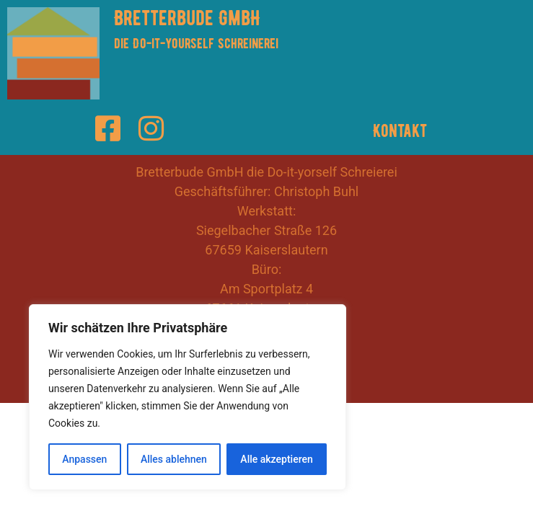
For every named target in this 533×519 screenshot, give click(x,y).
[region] (187, 397)
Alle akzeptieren (276, 459)
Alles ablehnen (174, 459)
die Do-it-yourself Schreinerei (196, 43)
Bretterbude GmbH (187, 17)
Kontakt (400, 130)
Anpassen (84, 459)
